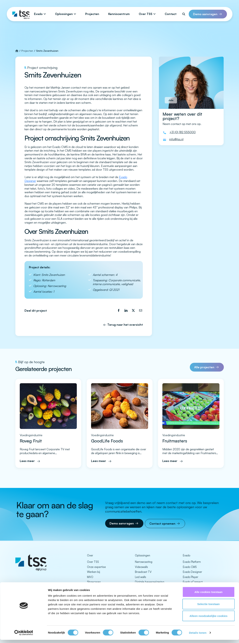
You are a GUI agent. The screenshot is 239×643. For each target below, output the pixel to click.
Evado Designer (192, 572)
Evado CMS (190, 567)
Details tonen (197, 635)
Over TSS (145, 14)
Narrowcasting (143, 562)
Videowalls (141, 567)
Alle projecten (204, 367)
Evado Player (190, 577)
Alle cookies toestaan (208, 595)
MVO (90, 577)
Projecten (92, 14)
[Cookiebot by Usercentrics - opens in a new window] (24, 636)
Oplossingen (64, 14)
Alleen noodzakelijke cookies (208, 619)
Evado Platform (192, 562)
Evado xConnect (193, 582)
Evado (38, 14)
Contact (170, 14)
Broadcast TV (143, 572)
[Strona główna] (16, 50)
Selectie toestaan (208, 607)
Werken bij (93, 572)
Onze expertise (96, 567)
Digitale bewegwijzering (149, 582)
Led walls (140, 577)
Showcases (94, 582)
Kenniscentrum (119, 14)
